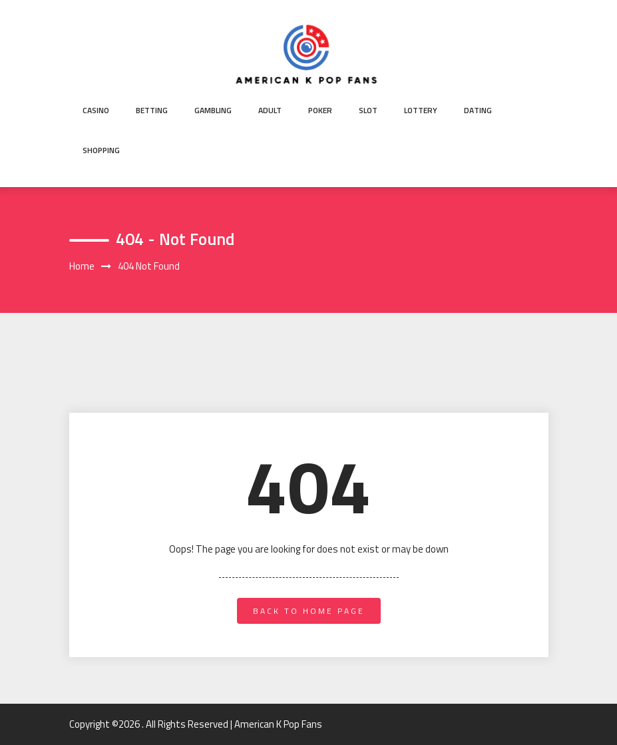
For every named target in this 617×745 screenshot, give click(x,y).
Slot (368, 110)
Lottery (420, 110)
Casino (96, 110)
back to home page (309, 611)
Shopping (101, 150)
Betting (152, 110)
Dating (478, 110)
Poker (320, 110)
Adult (270, 110)
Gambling (213, 110)
